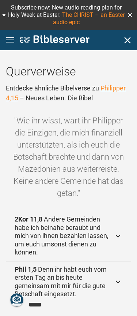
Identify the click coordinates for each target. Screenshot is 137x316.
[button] (130, 15)
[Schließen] (127, 40)
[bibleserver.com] (55, 40)
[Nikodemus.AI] (16, 299)
